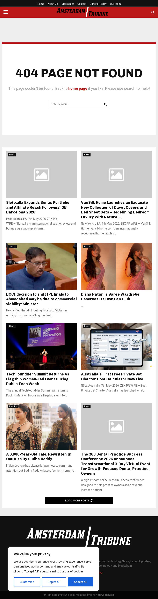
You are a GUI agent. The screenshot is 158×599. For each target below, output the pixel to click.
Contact (81, 3)
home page (77, 88)
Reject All (54, 582)
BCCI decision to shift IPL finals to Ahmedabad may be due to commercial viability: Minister (41, 299)
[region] (53, 569)
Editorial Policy (98, 3)
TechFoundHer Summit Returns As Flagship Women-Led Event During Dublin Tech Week (37, 379)
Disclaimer (68, 3)
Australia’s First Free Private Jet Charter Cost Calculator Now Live (112, 376)
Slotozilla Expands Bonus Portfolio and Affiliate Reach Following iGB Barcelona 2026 (37, 207)
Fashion (88, 246)
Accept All (80, 582)
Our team (115, 3)
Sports (12, 246)
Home (40, 3)
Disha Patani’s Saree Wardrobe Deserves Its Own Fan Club (110, 296)
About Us (53, 3)
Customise (27, 582)
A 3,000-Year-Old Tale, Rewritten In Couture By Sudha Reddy (38, 456)
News (12, 155)
